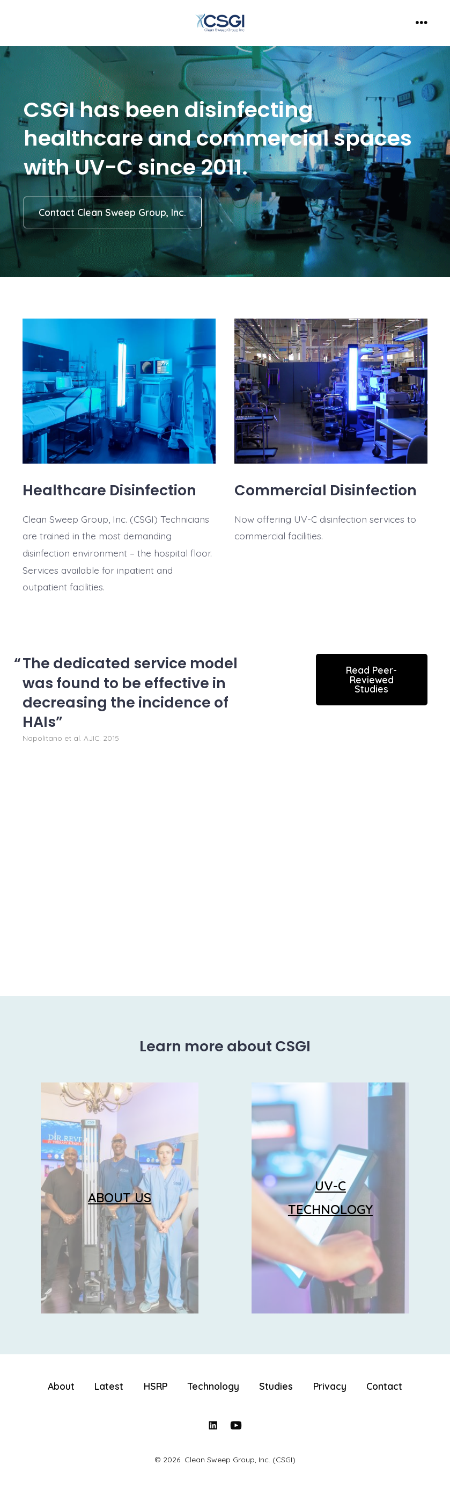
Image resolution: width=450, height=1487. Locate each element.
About (61, 1386)
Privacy (329, 1386)
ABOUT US (119, 1197)
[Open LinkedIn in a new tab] (213, 1425)
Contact (384, 1386)
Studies (276, 1386)
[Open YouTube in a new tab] (236, 1425)
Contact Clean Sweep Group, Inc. (112, 212)
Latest (108, 1386)
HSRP (155, 1386)
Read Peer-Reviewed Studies (371, 679)
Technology (213, 1386)
